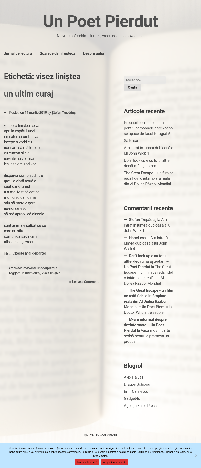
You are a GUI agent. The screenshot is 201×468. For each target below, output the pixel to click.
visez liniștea (51, 273)
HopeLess (137, 237)
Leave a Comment (86, 282)
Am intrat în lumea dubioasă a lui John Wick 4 (147, 225)
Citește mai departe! (29, 253)
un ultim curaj (28, 94)
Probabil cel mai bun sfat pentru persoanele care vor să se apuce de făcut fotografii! (148, 128)
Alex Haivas (133, 377)
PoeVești (29, 268)
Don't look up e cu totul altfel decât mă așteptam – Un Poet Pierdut (146, 261)
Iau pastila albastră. (114, 462)
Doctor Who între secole (143, 312)
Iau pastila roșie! (87, 462)
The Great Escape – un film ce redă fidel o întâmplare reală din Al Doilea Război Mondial (148, 178)
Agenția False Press (140, 405)
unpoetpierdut (47, 268)
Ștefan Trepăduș (64, 113)
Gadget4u (132, 398)
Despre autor (93, 53)
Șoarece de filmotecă (57, 53)
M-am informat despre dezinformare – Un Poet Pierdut (145, 325)
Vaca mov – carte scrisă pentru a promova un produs (147, 336)
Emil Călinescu (136, 391)
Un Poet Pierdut (100, 21)
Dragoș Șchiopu (137, 384)
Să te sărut (133, 140)
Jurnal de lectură (18, 53)
